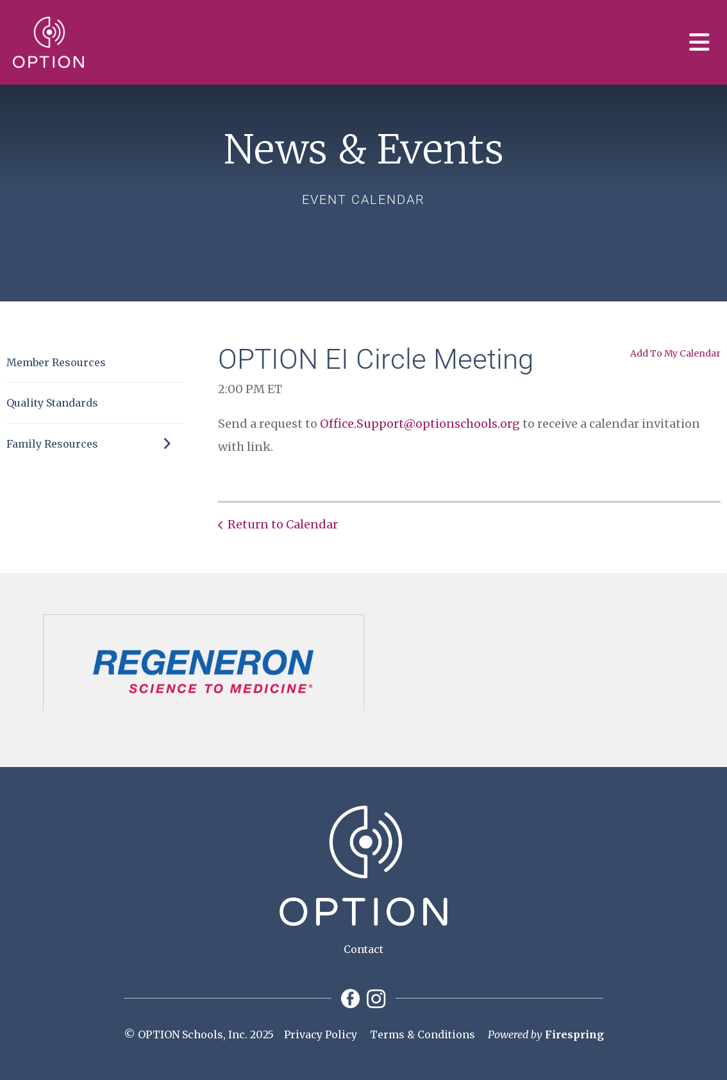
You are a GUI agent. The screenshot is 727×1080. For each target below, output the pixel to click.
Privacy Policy (320, 1034)
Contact (363, 949)
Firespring (574, 1034)
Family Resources (94, 444)
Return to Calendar (283, 524)
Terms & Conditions (422, 1034)
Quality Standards (52, 402)
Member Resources (56, 362)
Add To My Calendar (675, 353)
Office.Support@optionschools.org (420, 423)
